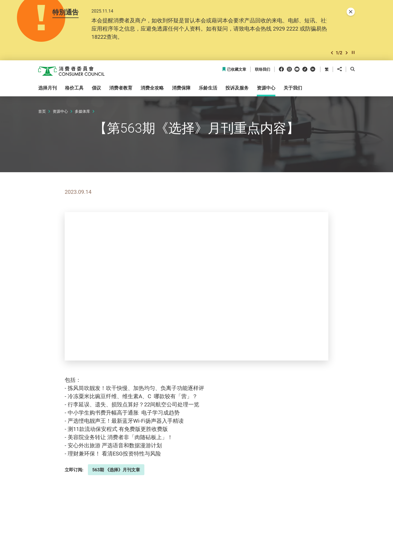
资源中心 (60, 111)
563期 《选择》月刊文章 (116, 470)
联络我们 (262, 69)
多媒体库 (82, 111)
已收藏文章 (234, 69)
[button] (332, 53)
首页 (42, 111)
